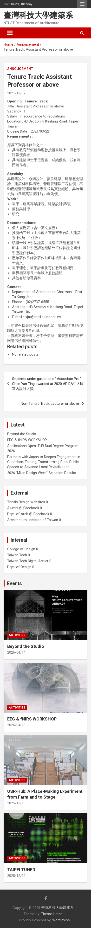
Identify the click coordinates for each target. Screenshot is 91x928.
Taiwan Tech (17, 555)
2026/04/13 (16, 725)
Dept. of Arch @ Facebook (28, 514)
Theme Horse (52, 914)
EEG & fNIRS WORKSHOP (27, 440)
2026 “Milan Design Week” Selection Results (41, 473)
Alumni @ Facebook (23, 508)
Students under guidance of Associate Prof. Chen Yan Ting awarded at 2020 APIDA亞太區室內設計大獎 (48, 384)
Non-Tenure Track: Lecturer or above (50, 403)
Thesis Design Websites (26, 502)
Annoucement (20, 69)
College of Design (21, 549)
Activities (17, 635)
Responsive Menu (82, 4)
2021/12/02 (16, 93)
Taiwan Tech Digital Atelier (27, 561)
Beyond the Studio (21, 434)
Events (14, 583)
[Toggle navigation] (10, 32)
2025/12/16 (16, 803)
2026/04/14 (16, 652)
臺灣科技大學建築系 (38, 15)
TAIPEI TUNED (21, 869)
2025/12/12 (16, 876)
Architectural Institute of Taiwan (32, 520)
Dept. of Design (19, 567)
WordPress (61, 920)
